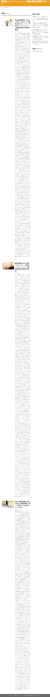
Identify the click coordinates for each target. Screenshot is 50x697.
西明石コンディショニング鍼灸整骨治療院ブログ (24, 695)
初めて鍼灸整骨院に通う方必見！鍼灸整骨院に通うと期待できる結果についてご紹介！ (40, 43)
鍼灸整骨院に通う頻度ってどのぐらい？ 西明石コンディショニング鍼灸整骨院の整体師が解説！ (40, 37)
